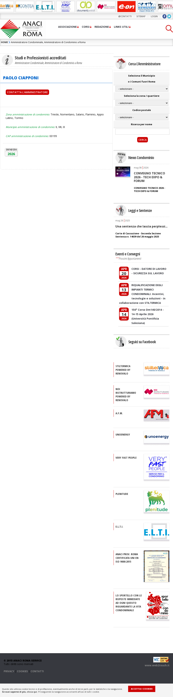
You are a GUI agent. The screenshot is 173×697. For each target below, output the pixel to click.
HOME (4, 42)
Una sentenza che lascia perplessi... (141, 226)
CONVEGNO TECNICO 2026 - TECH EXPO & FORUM (149, 177)
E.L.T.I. (119, 526)
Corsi (85, 26)
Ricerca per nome (141, 124)
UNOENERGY (123, 434)
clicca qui (32, 691)
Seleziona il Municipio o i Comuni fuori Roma (141, 78)
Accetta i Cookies (142, 688)
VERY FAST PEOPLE (126, 457)
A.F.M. (119, 413)
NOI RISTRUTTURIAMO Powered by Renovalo (126, 394)
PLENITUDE (122, 494)
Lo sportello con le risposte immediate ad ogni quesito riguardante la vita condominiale (129, 602)
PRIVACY (9, 671)
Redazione (102, 26)
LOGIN (154, 16)
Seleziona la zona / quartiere (141, 95)
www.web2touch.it (157, 665)
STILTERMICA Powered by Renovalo (123, 369)
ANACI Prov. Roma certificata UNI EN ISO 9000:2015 (127, 557)
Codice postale (141, 110)
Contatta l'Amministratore (27, 92)
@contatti (125, 16)
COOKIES (22, 671)
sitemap (140, 16)
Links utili (121, 26)
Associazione (67, 26)
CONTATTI (37, 671)
